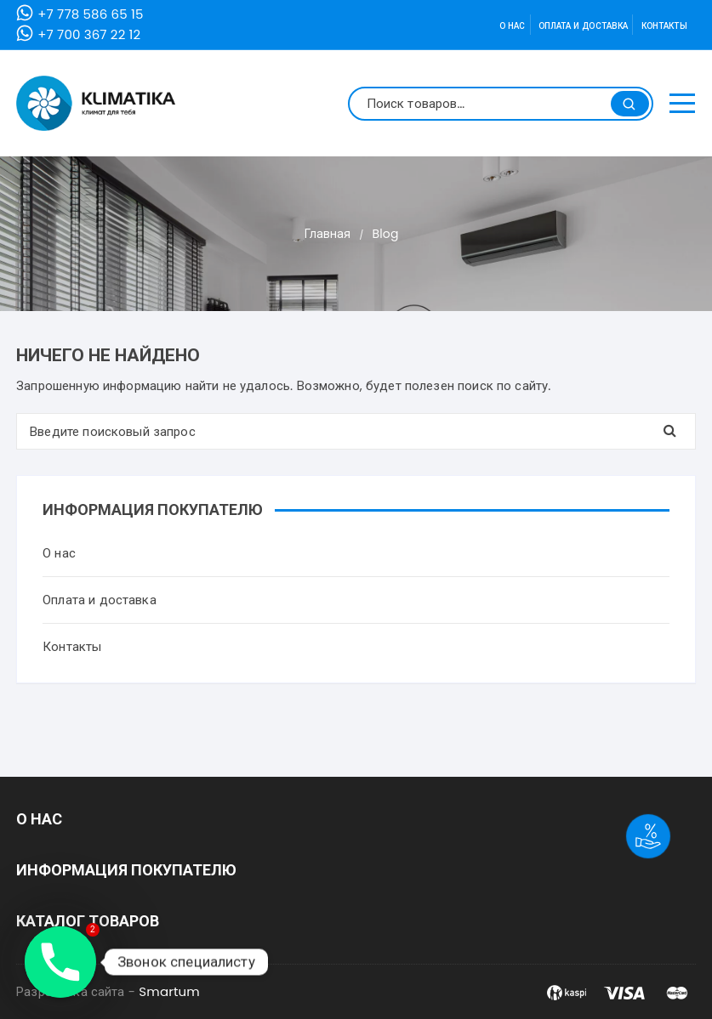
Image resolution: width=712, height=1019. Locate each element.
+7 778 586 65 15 (90, 14)
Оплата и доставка (583, 26)
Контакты (664, 26)
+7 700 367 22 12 (88, 34)
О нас (512, 26)
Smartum (169, 991)
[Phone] (60, 962)
